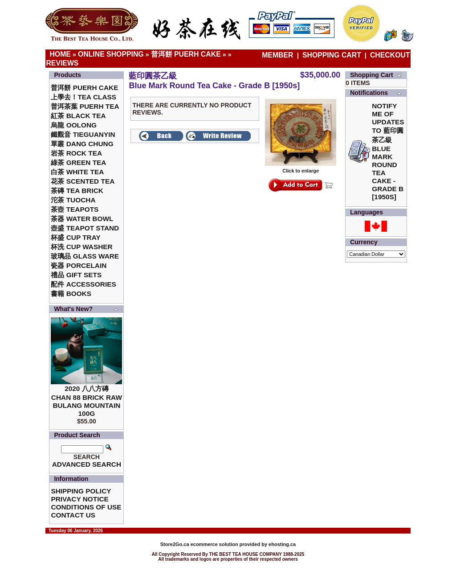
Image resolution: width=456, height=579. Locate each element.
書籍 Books (71, 293)
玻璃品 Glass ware (85, 256)
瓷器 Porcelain (78, 265)
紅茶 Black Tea (78, 115)
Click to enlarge (300, 168)
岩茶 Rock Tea (76, 153)
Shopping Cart (331, 55)
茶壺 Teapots (74, 209)
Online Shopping (111, 54)
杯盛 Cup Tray (75, 237)
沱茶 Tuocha (73, 200)
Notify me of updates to (388, 151)
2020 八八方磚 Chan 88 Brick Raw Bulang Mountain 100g (86, 401)
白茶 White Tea (77, 172)
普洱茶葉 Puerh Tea (85, 106)
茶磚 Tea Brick (77, 190)
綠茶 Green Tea (78, 162)
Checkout (390, 55)
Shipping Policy (81, 491)
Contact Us (73, 515)
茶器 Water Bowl (82, 218)
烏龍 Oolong (74, 125)
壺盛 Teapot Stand (85, 228)
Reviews (62, 63)
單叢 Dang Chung (82, 144)
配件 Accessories (83, 284)
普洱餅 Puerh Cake (186, 54)
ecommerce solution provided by (214, 544)
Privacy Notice (79, 499)
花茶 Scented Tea (82, 181)
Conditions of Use (86, 507)
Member (278, 55)
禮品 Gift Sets (76, 275)
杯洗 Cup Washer (81, 246)
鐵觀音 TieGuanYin (83, 134)
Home (60, 54)
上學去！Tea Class (83, 97)
